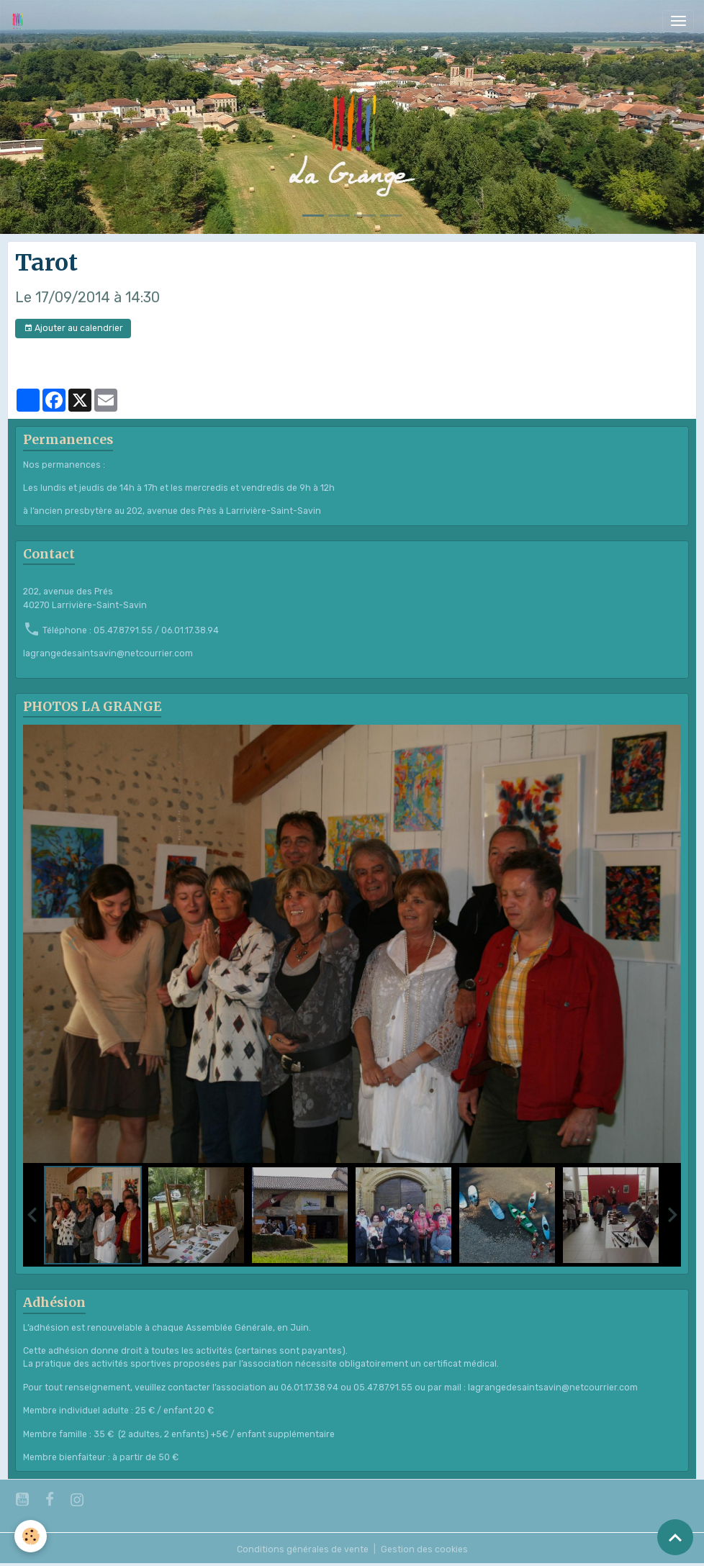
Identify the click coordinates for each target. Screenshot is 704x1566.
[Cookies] (30, 1536)
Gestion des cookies (424, 1549)
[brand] (20, 21)
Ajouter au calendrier (73, 328)
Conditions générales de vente (303, 1549)
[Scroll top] (675, 1537)
